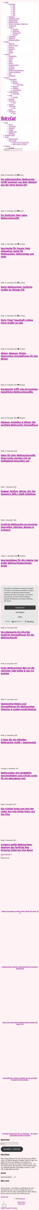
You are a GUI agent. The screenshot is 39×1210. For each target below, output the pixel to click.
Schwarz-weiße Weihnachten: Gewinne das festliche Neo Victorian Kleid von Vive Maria (17, 847)
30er (14, 8)
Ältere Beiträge (6, 854)
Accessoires (12, 26)
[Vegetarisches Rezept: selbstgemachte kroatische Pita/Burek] (19, 940)
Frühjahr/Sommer (14, 18)
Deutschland (12, 79)
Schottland (16, 93)
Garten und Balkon (15, 72)
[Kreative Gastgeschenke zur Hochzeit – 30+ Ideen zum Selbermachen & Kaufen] (19, 1107)
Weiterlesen (4, 1197)
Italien (11, 95)
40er (14, 9)
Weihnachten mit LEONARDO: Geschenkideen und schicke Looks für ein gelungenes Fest (19, 775)
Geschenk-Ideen (14, 65)
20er (14, 6)
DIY (10, 74)
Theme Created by (9, 1208)
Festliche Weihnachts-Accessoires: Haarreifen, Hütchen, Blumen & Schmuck (19, 527)
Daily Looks (12, 140)
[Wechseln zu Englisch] (23, 148)
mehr (20, 617)
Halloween (16, 31)
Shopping (12, 17)
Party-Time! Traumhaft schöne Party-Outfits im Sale (17, 321)
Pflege (11, 51)
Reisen (7, 77)
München (15, 83)
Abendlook (12, 36)
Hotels (11, 110)
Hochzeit (15, 29)
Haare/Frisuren (13, 45)
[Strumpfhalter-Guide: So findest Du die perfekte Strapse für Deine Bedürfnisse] (19, 1051)
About (7, 137)
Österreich (12, 101)
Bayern (15, 81)
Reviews (11, 47)
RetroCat (8, 118)
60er (14, 13)
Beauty (7, 42)
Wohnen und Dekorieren (16, 70)
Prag (14, 108)
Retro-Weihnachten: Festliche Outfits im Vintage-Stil (16, 288)
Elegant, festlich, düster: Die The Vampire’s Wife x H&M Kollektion (18, 492)
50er (14, 11)
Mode (6, 2)
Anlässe (11, 27)
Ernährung (12, 76)
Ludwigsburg (17, 90)
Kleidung (11, 133)
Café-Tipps (19, 85)
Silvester (15, 34)
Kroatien (11, 99)
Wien (14, 102)
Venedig (15, 97)
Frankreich (12, 111)
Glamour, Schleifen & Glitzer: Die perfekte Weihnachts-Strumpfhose (19, 423)
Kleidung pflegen (14, 40)
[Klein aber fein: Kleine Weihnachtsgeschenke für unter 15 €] (19, 995)
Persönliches (13, 56)
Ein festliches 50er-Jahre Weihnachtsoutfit (14, 216)
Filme (10, 61)
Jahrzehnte (12, 4)
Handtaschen (13, 132)
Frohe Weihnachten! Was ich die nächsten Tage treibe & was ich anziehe (18, 671)
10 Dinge (11, 67)
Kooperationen (13, 139)
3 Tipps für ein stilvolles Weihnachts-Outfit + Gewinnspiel (18, 741)
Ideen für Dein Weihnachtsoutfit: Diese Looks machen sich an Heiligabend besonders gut (18, 458)
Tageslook (12, 38)
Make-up (11, 43)
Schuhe (11, 130)
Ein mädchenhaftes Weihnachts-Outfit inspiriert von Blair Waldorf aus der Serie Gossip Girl (19, 182)
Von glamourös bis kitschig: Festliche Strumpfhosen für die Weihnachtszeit (17, 635)
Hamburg (15, 88)
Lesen (10, 60)
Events (11, 63)
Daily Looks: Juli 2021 (20, 144)
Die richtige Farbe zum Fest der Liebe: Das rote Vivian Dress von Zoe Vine (18, 811)
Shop (6, 123)
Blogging (11, 68)
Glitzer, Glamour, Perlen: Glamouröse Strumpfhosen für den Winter (19, 356)
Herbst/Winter (13, 20)
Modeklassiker (13, 22)
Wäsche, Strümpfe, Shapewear (18, 24)
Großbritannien (13, 92)
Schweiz (11, 104)
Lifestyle (7, 54)
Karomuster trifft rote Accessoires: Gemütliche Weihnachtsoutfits (19, 390)
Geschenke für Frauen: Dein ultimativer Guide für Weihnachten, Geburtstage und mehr (17, 252)
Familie (11, 58)
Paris (14, 113)
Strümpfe (11, 128)
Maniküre (12, 49)
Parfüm (11, 52)
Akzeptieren (20, 607)
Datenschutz (21, 1202)
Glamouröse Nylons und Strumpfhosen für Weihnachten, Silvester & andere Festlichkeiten (18, 706)
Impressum (21, 1204)
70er (14, 15)
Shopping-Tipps (10, 135)
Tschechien (12, 106)
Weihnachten (17, 33)
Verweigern (20, 612)
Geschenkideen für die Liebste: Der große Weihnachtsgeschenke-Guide (19, 563)
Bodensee (16, 86)
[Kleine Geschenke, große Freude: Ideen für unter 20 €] (19, 884)
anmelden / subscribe (12, 1149)
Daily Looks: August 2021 (21, 142)
